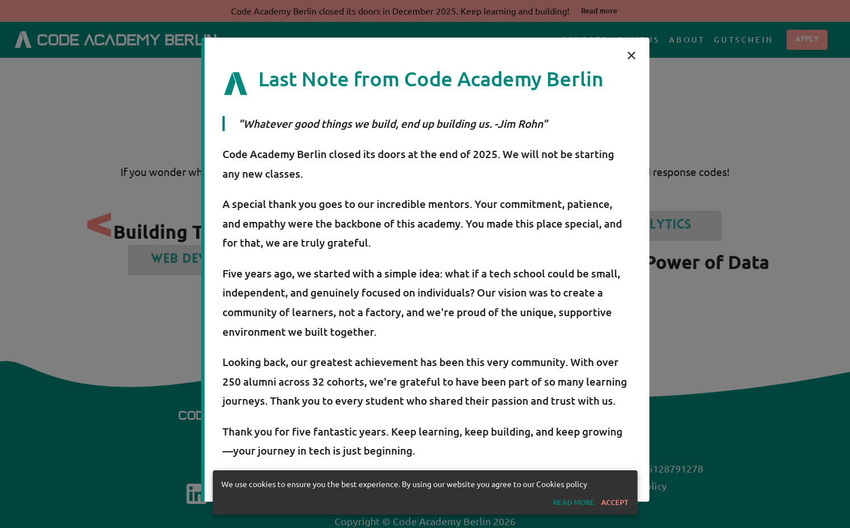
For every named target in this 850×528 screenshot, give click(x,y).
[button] (573, 502)
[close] (631, 55)
